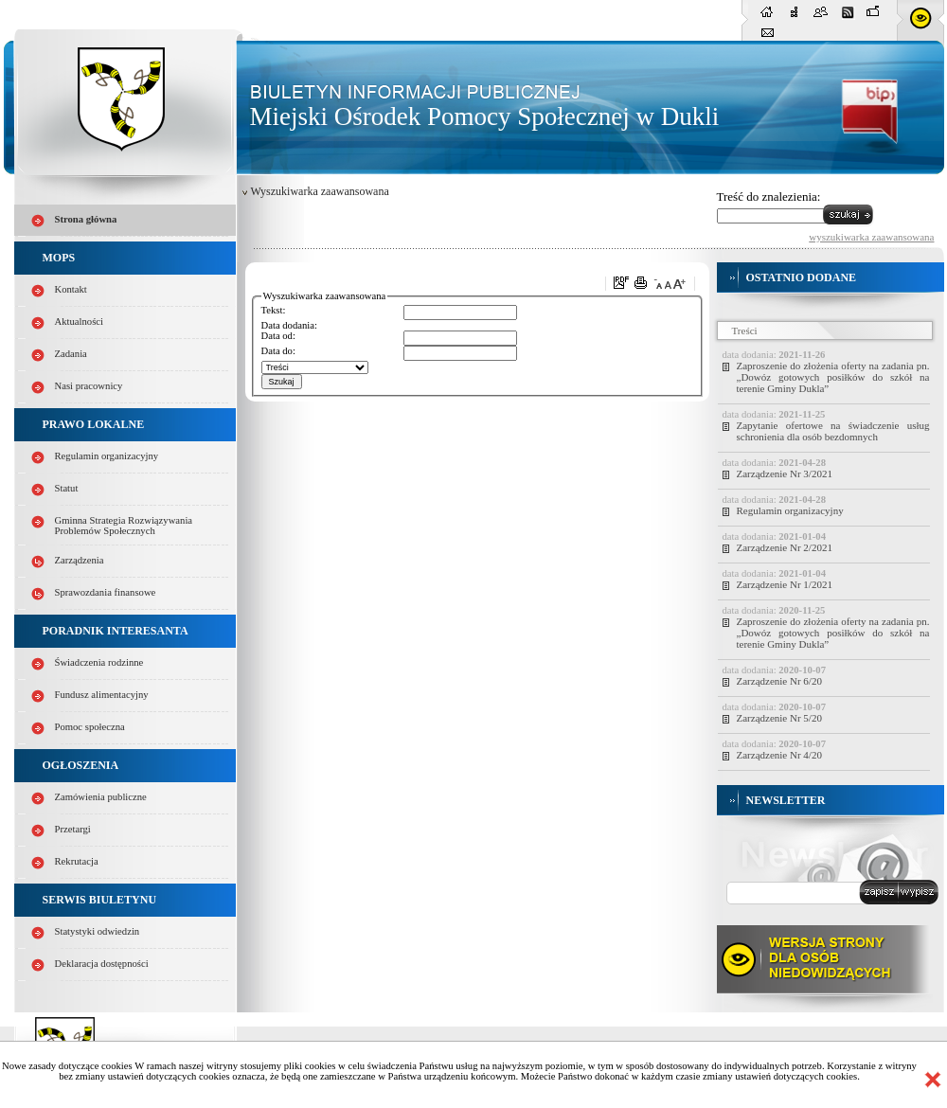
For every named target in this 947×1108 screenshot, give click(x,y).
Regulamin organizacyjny (107, 456)
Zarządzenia (79, 560)
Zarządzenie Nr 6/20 (779, 681)
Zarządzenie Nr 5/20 (779, 718)
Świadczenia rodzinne (99, 662)
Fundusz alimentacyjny (102, 694)
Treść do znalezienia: (769, 196)
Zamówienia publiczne (101, 797)
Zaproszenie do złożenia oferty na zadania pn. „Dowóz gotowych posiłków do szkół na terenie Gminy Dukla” (833, 377)
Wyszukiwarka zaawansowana (320, 191)
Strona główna (86, 219)
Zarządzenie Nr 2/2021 (784, 547)
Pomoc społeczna (90, 727)
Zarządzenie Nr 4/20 (779, 754)
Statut (67, 488)
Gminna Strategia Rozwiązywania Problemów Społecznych (124, 525)
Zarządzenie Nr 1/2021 (784, 584)
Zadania (71, 353)
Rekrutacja (76, 861)
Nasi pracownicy (89, 386)
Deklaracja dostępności (102, 963)
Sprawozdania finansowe (105, 592)
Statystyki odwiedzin (97, 931)
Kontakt (71, 289)
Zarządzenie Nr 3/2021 (784, 473)
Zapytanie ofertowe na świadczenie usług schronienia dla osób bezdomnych (833, 431)
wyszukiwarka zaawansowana (871, 236)
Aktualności (79, 321)
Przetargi (73, 829)
